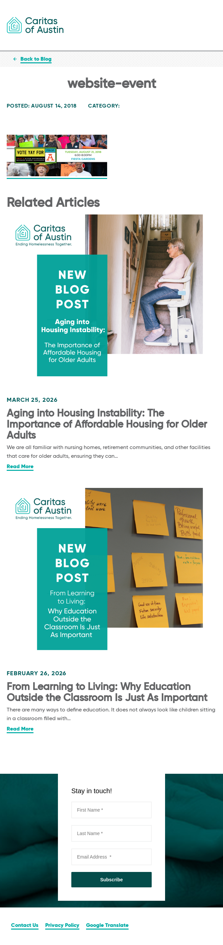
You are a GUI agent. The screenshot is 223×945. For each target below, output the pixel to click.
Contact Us (25, 925)
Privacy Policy (62, 925)
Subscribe (111, 879)
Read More (20, 466)
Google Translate (107, 925)
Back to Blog (36, 59)
